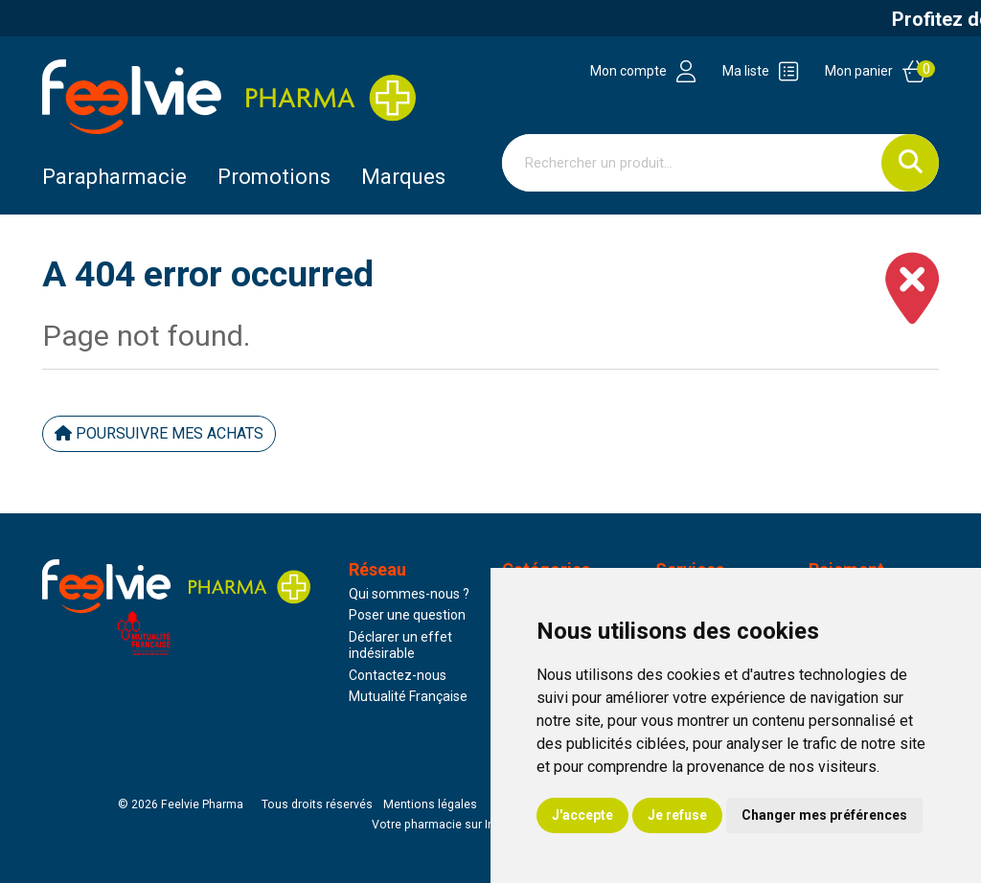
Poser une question (407, 615)
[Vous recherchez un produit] (692, 163)
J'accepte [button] (582, 815)
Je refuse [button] (677, 815)
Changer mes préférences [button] (824, 815)
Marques (403, 177)
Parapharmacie (114, 177)
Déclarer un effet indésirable (400, 645)
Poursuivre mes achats (159, 433)
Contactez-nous (397, 675)
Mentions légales (430, 804)
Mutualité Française (408, 696)
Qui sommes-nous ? (409, 593)
